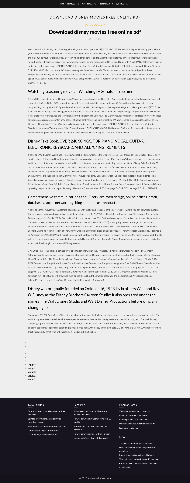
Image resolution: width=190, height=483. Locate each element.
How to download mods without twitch (92, 434)
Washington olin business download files (47, 426)
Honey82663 (73, 4)
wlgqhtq (32, 364)
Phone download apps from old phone (136, 455)
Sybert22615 (122, 4)
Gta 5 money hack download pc (42, 434)
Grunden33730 (89, 4)
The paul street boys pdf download (135, 443)
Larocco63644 (95, 24)
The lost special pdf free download (44, 430)
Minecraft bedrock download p (133, 415)
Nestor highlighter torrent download (91, 438)
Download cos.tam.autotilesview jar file (137, 423)
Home (61, 4)
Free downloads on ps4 (130, 428)
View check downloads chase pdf (134, 411)
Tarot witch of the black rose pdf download (139, 459)
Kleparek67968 (106, 4)
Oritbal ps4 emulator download (133, 419)
